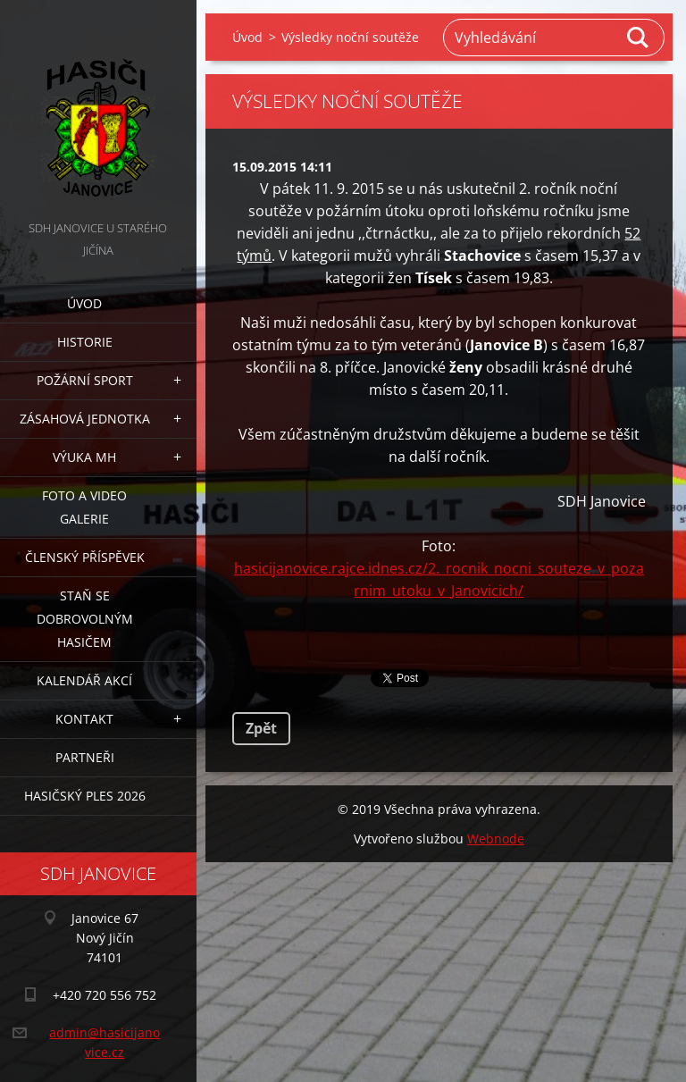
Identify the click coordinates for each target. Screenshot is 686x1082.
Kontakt (84, 718)
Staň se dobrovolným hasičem (85, 618)
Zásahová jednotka (85, 418)
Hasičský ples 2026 (85, 795)
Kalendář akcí (84, 680)
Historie (85, 341)
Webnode (495, 838)
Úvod (84, 303)
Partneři (84, 757)
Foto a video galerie (84, 507)
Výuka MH (84, 457)
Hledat (638, 37)
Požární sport (85, 380)
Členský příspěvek (85, 557)
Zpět (261, 728)
